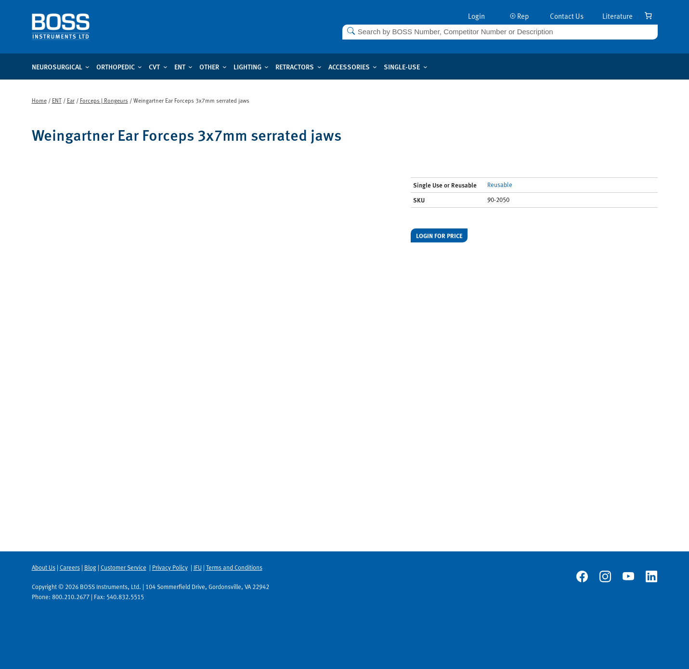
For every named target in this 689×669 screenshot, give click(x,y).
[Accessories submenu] (375, 67)
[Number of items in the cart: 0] (648, 15)
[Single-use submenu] (425, 67)
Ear (71, 100)
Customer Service (123, 567)
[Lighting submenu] (266, 67)
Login (476, 16)
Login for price (439, 235)
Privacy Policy (170, 567)
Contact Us (567, 16)
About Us (43, 567)
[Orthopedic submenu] (140, 67)
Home (39, 100)
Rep (519, 16)
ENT (57, 100)
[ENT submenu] (190, 67)
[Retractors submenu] (319, 67)
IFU (198, 567)
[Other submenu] (224, 67)
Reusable (499, 184)
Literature (617, 16)
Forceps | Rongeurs (104, 100)
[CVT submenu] (165, 67)
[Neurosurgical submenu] (87, 67)
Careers (70, 567)
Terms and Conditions (234, 567)
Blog (90, 567)
